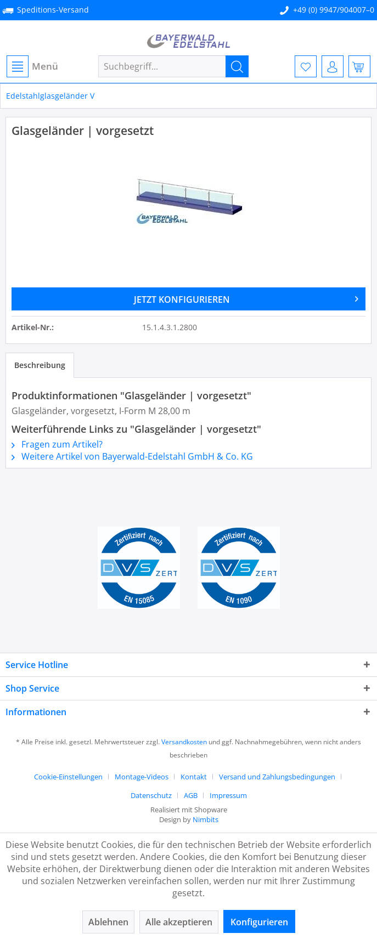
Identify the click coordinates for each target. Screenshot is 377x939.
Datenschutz (151, 795)
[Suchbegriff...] (173, 66)
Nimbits (205, 819)
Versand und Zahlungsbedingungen (277, 777)
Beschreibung (39, 365)
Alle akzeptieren (178, 922)
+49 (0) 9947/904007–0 (333, 9)
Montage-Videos (141, 777)
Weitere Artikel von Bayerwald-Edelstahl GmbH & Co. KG (132, 456)
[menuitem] (32, 66)
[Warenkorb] (359, 66)
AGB (191, 795)
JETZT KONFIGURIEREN (246, 298)
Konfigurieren (259, 922)
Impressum (228, 795)
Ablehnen (108, 922)
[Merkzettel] (306, 66)
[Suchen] (237, 66)
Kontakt (194, 777)
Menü (32, 66)
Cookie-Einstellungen (68, 777)
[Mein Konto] (333, 66)
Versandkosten (184, 741)
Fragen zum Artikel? (57, 444)
